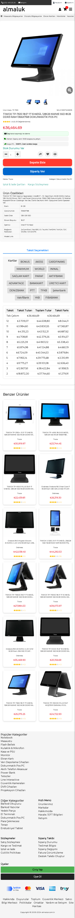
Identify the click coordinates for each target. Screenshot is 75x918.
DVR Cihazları (9, 786)
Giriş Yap (37, 869)
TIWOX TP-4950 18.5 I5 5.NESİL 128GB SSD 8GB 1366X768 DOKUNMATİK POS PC (55, 433)
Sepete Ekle (37, 162)
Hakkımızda (45, 811)
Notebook (7, 737)
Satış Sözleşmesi (10, 842)
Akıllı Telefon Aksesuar (14, 769)
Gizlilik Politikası (11, 852)
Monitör (5, 755)
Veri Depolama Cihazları (15, 762)
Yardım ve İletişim (56, 902)
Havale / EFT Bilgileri (50, 814)
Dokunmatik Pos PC (13, 765)
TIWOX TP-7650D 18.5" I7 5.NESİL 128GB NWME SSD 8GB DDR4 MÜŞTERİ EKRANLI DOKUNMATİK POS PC (19, 596)
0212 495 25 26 (8, 2)
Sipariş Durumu (47, 842)
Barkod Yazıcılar (10, 807)
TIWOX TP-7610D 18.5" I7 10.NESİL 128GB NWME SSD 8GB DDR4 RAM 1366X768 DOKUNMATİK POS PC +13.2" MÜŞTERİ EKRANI (55, 596)
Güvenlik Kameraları (13, 783)
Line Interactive (10, 779)
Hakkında (8, 899)
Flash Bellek (8, 744)
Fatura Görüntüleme (50, 852)
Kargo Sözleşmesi (38, 184)
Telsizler (6, 776)
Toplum (35, 899)
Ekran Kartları (49, 16)
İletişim (22, 2)
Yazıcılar (70, 16)
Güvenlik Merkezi (52, 899)
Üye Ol (37, 876)
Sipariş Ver (37, 171)
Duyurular (22, 899)
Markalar (43, 807)
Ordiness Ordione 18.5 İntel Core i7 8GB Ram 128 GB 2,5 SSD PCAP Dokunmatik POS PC (55, 487)
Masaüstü (6, 741)
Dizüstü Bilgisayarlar (33, 16)
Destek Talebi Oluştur (51, 856)
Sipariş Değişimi (47, 849)
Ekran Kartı (7, 758)
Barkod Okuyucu (11, 803)
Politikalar (25, 902)
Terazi (4, 824)
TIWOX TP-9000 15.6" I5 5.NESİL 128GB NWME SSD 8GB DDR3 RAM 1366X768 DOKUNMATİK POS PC (55, 650)
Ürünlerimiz (45, 804)
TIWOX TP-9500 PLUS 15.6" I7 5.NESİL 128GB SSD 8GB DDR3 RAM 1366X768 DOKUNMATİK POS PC (19, 487)
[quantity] (11, 155)
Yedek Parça (8, 810)
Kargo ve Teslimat (11, 845)
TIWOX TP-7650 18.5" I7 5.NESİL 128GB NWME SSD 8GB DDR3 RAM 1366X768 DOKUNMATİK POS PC (19, 704)
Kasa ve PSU (8, 751)
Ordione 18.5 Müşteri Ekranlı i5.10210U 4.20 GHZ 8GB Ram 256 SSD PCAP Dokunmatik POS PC (19, 542)
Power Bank (8, 772)
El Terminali (8, 814)
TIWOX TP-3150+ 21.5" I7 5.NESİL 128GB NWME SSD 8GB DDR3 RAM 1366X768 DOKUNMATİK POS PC (19, 433)
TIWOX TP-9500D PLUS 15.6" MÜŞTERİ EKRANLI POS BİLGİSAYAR (55, 704)
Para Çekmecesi (10, 821)
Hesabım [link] (57, 2)
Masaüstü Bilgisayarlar (13, 16)
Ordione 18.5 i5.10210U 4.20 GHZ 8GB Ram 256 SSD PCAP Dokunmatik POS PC (19, 650)
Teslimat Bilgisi (47, 845)
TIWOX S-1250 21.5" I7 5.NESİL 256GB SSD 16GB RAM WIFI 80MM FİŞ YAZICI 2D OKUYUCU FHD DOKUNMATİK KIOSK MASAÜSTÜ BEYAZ (55, 542)
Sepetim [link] (69, 2)
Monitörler (61, 16)
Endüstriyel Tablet (12, 828)
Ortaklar (39, 902)
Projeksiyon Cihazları (13, 790)
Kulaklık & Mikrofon (12, 748)
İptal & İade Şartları (14, 184)
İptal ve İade (8, 849)
